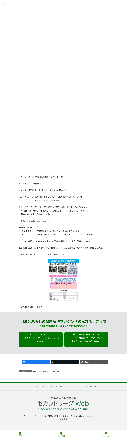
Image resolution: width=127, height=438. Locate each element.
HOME (20, 434)
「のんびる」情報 (37, 386)
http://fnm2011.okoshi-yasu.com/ (36, 220)
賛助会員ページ (57, 386)
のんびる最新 (61, 434)
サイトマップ (74, 386)
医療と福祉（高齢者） (41, 371)
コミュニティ (105, 434)
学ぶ (58, 371)
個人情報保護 (91, 386)
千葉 (53, 371)
